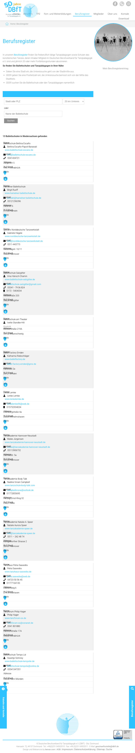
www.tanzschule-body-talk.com (20, 485)
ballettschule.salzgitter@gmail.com (24, 284)
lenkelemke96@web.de (18, 404)
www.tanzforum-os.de (15, 618)
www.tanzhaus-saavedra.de (18, 571)
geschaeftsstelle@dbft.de (107, 746)
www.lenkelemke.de (14, 399)
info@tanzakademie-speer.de (21, 533)
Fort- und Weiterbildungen (57, 13)
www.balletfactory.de (15, 359)
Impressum (67, 749)
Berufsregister (82, 13)
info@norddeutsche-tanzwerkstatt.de (25, 241)
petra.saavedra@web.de (18, 576)
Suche (109, 749)
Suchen (11, 120)
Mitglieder (98, 13)
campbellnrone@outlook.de (20, 490)
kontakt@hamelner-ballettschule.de (24, 198)
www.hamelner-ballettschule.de (20, 193)
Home (12, 24)
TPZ (38, 13)
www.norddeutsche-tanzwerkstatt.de (22, 236)
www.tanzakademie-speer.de (19, 528)
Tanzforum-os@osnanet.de (20, 623)
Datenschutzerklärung (85, 749)
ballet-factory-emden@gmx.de (21, 364)
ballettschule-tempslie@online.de (23, 666)
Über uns (112, 13)
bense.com (50, 749)
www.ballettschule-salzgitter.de (20, 279)
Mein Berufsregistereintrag (115, 68)
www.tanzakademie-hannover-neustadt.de (25, 442)
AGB (59, 749)
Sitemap (101, 749)
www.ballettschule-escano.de (19, 150)
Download (124, 18)
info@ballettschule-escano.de (21, 154)
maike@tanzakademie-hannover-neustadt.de (28, 447)
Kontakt (125, 13)
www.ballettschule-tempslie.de (19, 661)
